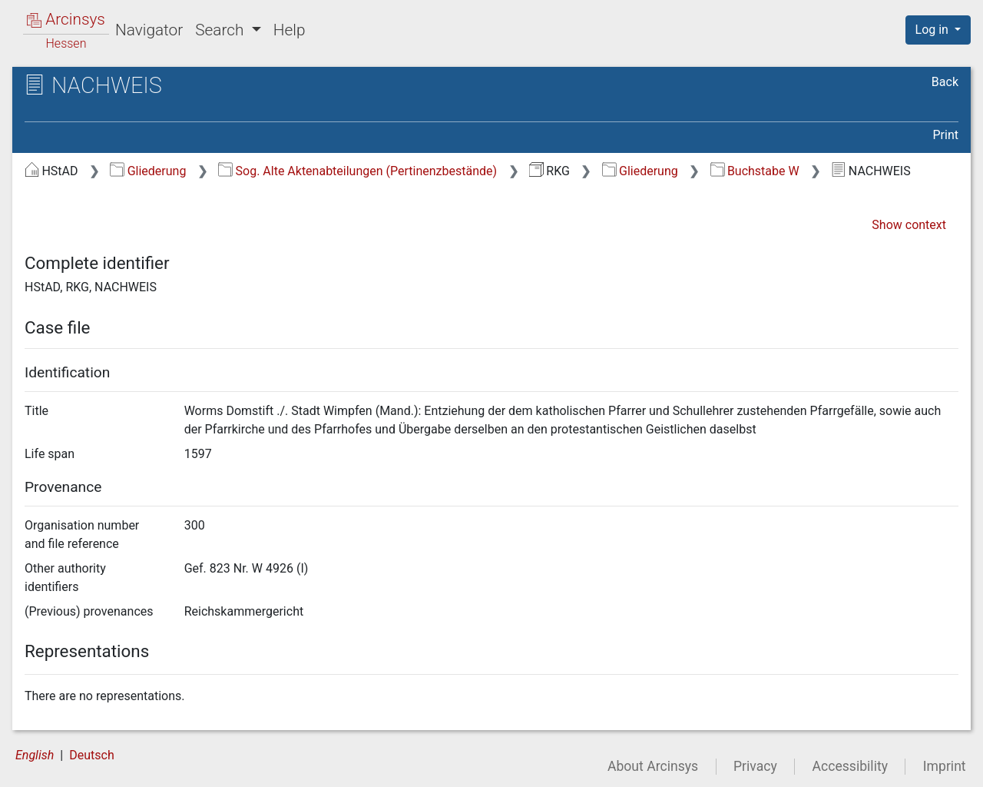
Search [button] (221, 30)
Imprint (944, 766)
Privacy (755, 766)
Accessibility (850, 766)
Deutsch (91, 755)
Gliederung (148, 171)
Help (289, 30)
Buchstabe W (754, 171)
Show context (909, 225)
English (34, 755)
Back (945, 82)
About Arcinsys (652, 766)
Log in (933, 29)
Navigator (149, 30)
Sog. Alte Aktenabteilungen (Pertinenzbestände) (357, 171)
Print (945, 135)
